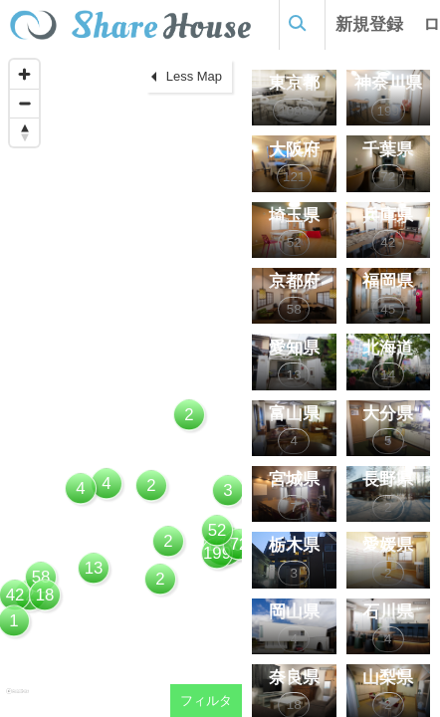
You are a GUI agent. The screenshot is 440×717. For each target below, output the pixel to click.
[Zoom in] (24, 74)
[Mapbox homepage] (17, 699)
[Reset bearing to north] (24, 132)
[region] (121, 383)
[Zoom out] (24, 103)
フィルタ (206, 700)
